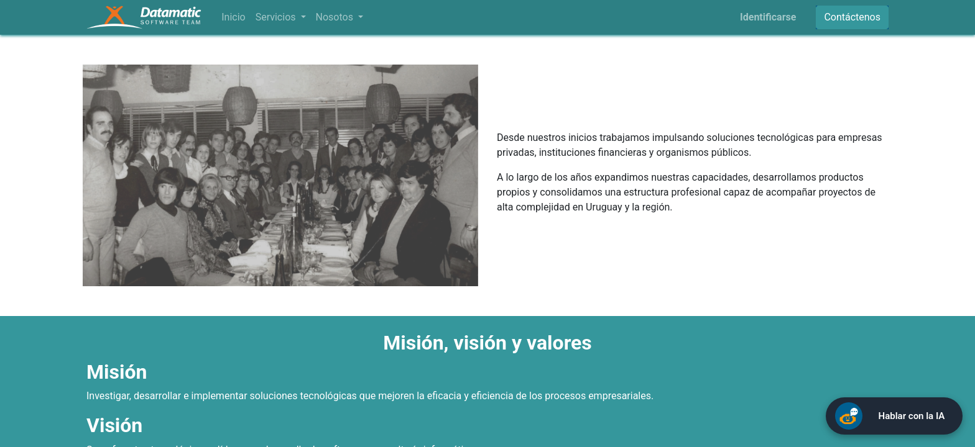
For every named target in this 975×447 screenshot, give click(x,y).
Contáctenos (852, 17)
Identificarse (768, 17)
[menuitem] (233, 17)
